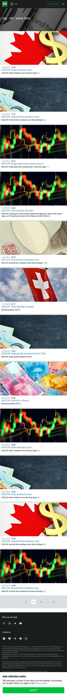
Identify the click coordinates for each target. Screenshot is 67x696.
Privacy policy (41, 683)
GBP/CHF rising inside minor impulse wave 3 (22, 163)
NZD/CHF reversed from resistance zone (20, 116)
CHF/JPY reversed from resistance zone (20, 259)
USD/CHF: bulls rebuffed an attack (17, 306)
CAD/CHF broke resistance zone (16, 69)
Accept (33, 690)
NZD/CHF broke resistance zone (16, 494)
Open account (53, 4)
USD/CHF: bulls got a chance (15, 400)
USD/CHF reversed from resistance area (20, 588)
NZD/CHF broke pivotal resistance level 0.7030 (23, 353)
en (16, 4)
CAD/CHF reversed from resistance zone (20, 541)
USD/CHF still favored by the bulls (17, 210)
